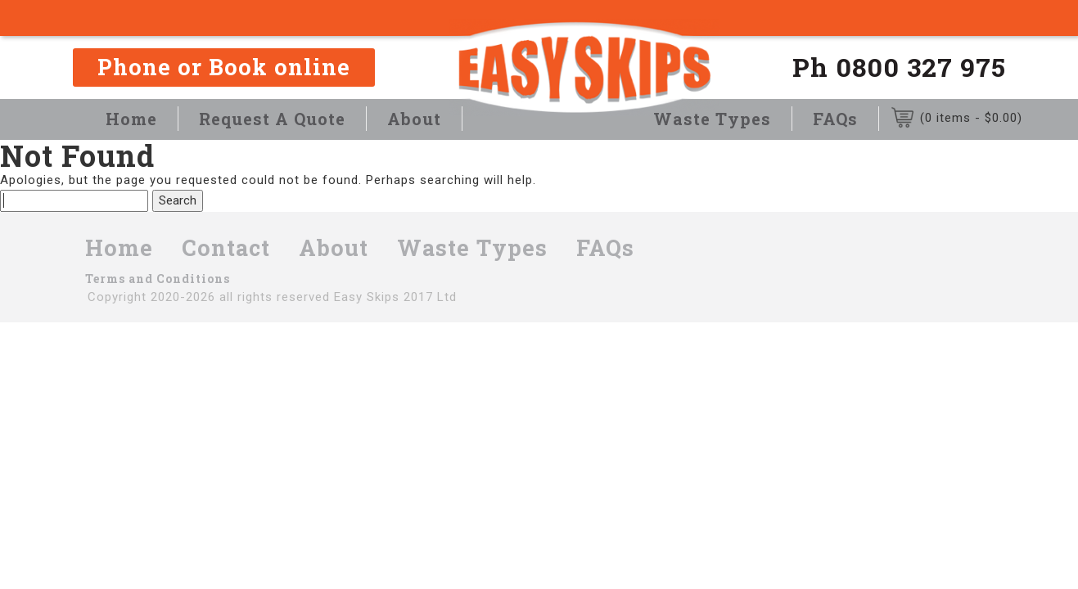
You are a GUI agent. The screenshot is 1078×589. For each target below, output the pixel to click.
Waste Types (712, 118)
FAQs (835, 118)
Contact (226, 247)
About (414, 118)
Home (131, 118)
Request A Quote (272, 118)
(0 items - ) (971, 117)
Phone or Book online (223, 66)
